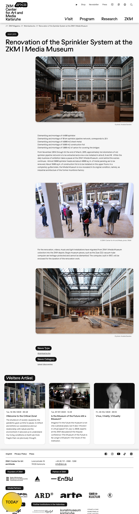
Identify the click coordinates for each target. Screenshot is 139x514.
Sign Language (118, 4)
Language (125, 4)
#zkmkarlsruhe (44, 353)
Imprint (9, 454)
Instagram (112, 454)
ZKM (128, 18)
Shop (83, 4)
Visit (69, 18)
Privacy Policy (21, 454)
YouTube (118, 454)
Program (87, 18)
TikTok (125, 454)
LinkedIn (131, 454)
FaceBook (106, 454)
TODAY (12, 502)
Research (109, 18)
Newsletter (94, 4)
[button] (84, 89)
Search (131, 4)
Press (104, 4)
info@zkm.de (61, 464)
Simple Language (112, 4)
